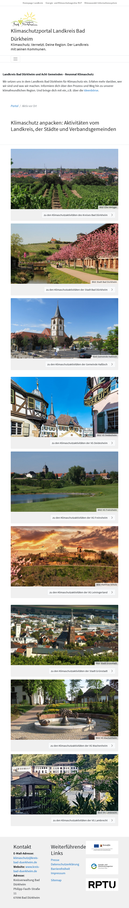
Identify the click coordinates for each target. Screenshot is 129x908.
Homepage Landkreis (33, 3)
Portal (14, 106)
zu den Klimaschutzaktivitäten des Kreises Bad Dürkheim (76, 215)
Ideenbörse (91, 90)
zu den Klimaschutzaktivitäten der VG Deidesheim (80, 443)
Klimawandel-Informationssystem (100, 3)
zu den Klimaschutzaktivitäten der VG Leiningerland (79, 592)
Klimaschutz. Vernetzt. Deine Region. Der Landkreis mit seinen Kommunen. (50, 46)
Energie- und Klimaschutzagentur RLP (64, 3)
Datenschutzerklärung (65, 864)
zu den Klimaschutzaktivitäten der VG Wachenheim (79, 745)
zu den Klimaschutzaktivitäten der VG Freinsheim (80, 517)
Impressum (58, 873)
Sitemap (56, 880)
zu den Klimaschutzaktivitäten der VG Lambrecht (80, 820)
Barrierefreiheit (60, 869)
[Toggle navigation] (15, 59)
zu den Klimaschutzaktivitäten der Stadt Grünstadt (79, 671)
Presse (55, 860)
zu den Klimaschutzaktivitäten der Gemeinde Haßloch (77, 364)
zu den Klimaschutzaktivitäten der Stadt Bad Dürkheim (77, 289)
